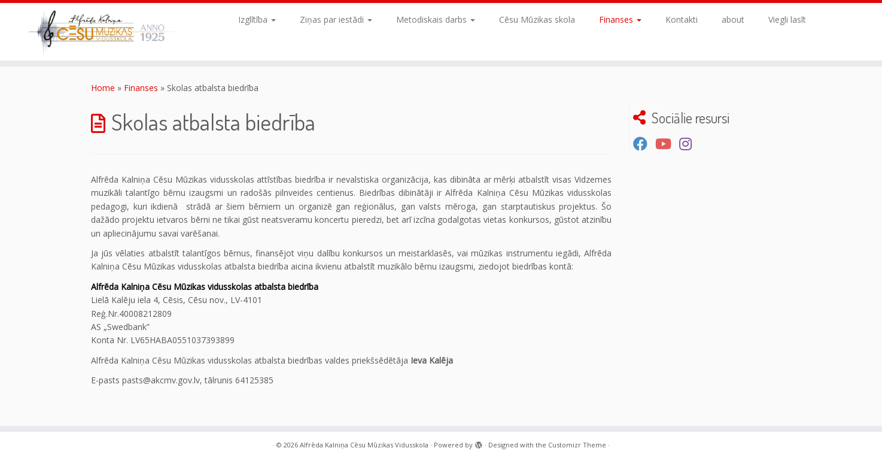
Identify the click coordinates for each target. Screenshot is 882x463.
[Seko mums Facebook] (644, 144)
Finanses (620, 19)
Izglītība (257, 19)
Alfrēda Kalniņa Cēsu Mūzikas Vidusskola (364, 444)
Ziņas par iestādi (336, 19)
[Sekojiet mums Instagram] (689, 144)
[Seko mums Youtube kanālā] (667, 144)
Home (103, 87)
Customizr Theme (577, 444)
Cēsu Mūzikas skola (537, 19)
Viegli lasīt (787, 19)
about (733, 19)
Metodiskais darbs (435, 19)
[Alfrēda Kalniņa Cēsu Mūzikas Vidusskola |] (101, 32)
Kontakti (681, 19)
